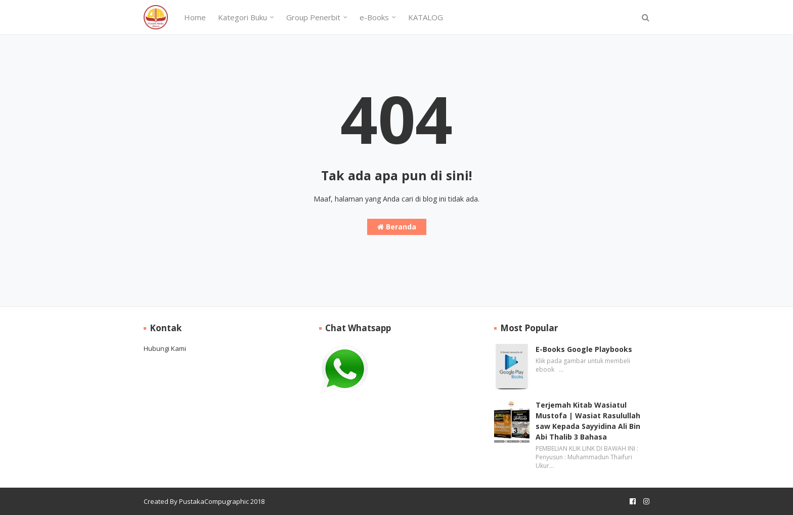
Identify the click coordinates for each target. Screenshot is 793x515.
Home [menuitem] (195, 17)
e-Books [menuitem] (374, 17)
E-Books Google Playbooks (584, 349)
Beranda (396, 226)
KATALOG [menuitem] (425, 17)
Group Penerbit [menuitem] (313, 17)
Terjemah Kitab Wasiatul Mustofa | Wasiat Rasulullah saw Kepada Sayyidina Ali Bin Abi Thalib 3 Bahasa (588, 421)
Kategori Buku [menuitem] (242, 17)
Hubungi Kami (165, 348)
